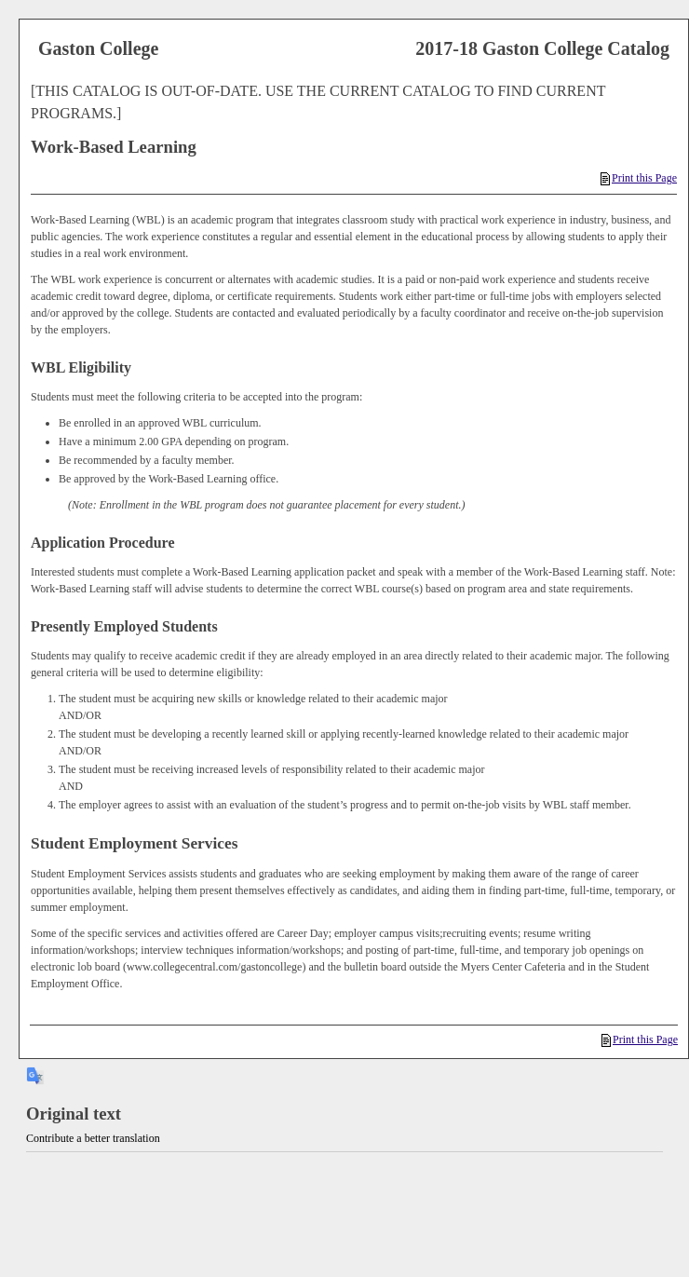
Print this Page (639, 177)
